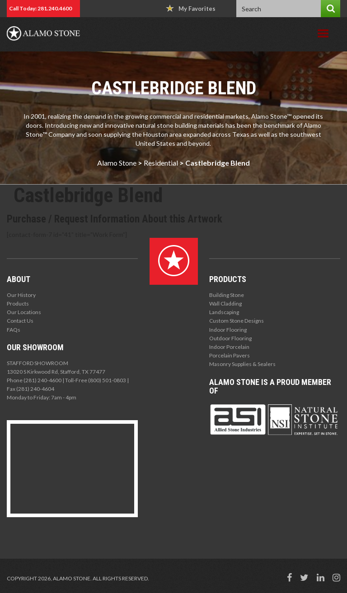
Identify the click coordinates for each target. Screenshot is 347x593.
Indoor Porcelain (229, 346)
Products (18, 303)
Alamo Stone (116, 162)
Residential (161, 162)
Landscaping (224, 312)
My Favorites (191, 8)
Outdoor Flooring (230, 338)
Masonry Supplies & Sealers (242, 364)
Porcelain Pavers (229, 355)
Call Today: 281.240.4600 (40, 8)
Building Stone (226, 295)
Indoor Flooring (228, 329)
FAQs (13, 329)
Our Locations (24, 312)
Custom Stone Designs (236, 320)
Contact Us (20, 320)
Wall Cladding (225, 303)
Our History (21, 295)
